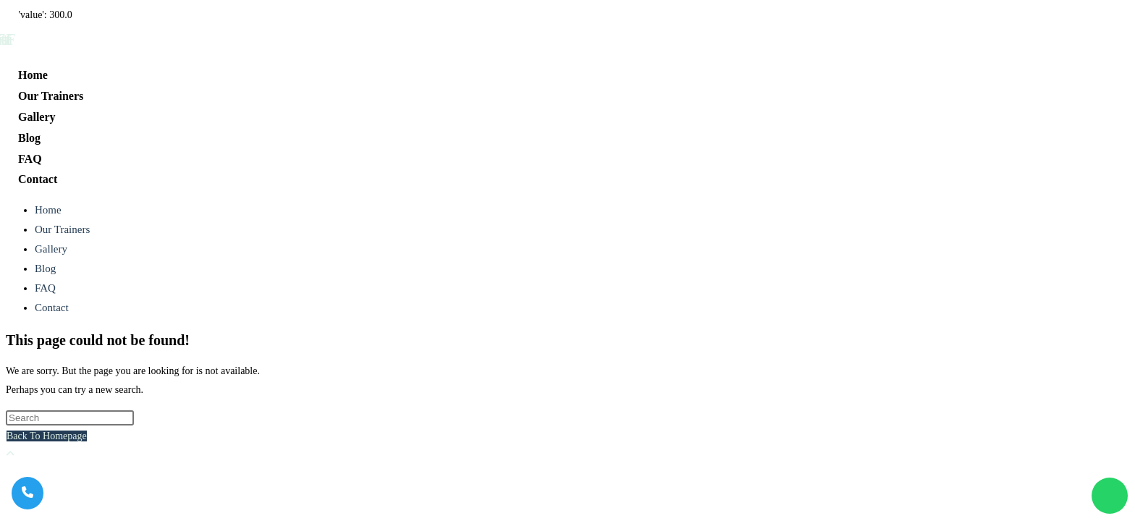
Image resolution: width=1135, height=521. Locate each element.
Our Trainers (62, 229)
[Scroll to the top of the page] (10, 454)
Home (48, 210)
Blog (45, 268)
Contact (52, 307)
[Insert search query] (70, 417)
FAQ (45, 288)
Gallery (51, 249)
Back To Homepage (47, 436)
